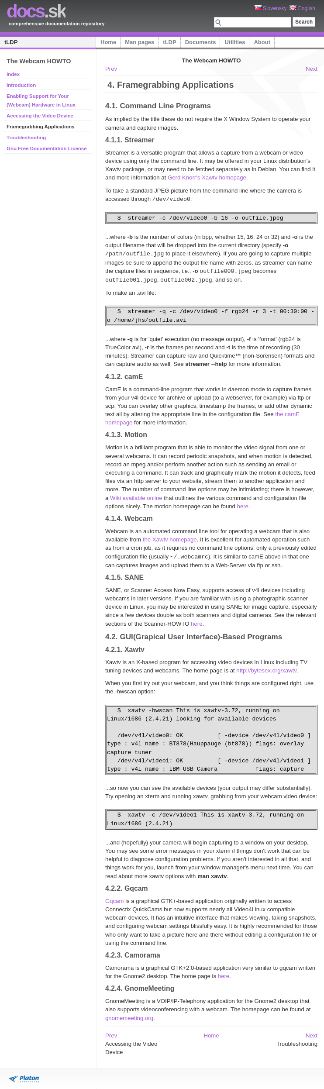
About (262, 42)
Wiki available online (136, 496)
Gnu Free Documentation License (47, 148)
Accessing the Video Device (40, 115)
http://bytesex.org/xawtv (266, 668)
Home (108, 42)
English (302, 8)
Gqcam (114, 899)
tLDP (10, 42)
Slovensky (271, 8)
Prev (111, 68)
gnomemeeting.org (129, 1016)
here (242, 504)
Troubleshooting (26, 137)
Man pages (139, 42)
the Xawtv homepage (170, 537)
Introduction (21, 85)
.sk (36, 11)
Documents (200, 42)
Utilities (234, 42)
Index (13, 74)
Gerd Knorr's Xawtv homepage (207, 177)
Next (311, 68)
